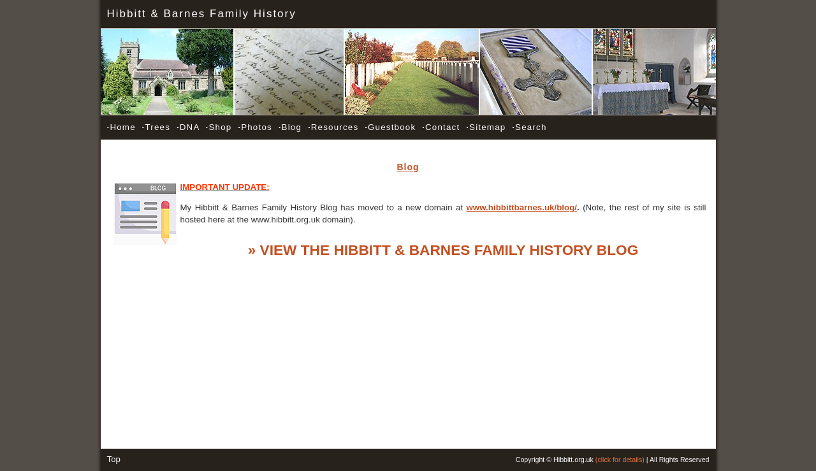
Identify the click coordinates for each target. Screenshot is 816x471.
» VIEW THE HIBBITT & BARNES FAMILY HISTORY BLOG (443, 250)
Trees (156, 127)
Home (121, 127)
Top (114, 459)
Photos (255, 127)
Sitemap (486, 127)
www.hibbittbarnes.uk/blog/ (522, 207)
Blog (290, 127)
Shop (219, 127)
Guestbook (390, 127)
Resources (333, 127)
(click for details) (620, 459)
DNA (188, 127)
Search (529, 127)
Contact (441, 127)
